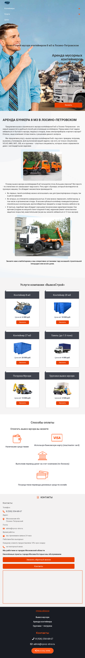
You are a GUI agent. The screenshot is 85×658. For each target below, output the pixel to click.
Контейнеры (9, 8)
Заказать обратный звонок (38, 559)
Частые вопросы (11, 25)
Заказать (68, 105)
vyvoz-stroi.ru (42, 610)
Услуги (7, 14)
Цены (6, 20)
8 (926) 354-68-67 (14, 511)
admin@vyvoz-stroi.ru (42, 644)
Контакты (8, 31)
